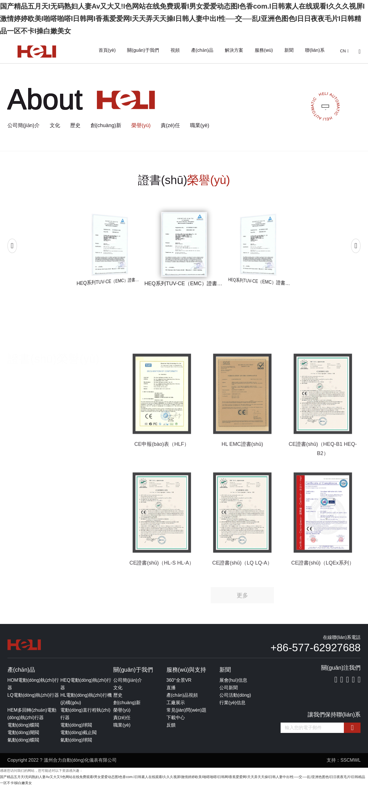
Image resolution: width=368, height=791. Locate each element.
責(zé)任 (170, 125)
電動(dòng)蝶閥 (23, 729)
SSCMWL (350, 764)
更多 (242, 607)
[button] (12, 247)
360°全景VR (178, 684)
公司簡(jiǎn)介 (23, 125)
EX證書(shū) (22, 488)
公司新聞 (228, 692)
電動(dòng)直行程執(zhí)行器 (85, 718)
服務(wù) (264, 50)
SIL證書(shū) (22, 476)
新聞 (289, 50)
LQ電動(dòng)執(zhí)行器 (33, 699)
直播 (171, 692)
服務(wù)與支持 (186, 674)
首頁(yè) (107, 50)
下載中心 (175, 722)
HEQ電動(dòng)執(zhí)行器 (85, 688)
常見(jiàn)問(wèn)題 (186, 714)
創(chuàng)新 (106, 125)
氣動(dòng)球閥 (76, 744)
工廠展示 (175, 707)
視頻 (175, 50)
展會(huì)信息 (233, 684)
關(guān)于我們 (143, 50)
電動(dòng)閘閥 (23, 737)
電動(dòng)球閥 (76, 729)
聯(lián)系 (315, 50)
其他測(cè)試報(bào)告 (33, 511)
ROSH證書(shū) (26, 465)
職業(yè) (199, 125)
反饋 (171, 729)
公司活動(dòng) (235, 699)
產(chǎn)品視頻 (182, 699)
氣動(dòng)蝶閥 (23, 744)
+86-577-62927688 (316, 652)
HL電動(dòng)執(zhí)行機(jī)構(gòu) (86, 703)
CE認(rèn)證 (21, 453)
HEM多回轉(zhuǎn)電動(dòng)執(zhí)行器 (31, 718)
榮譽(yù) (141, 125)
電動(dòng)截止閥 (78, 737)
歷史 (75, 125)
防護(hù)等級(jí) (25, 499)
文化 (55, 125)
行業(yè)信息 (232, 707)
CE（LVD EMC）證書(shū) (38, 441)
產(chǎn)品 (202, 50)
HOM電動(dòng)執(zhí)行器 (33, 688)
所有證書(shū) (23, 429)
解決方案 (234, 50)
